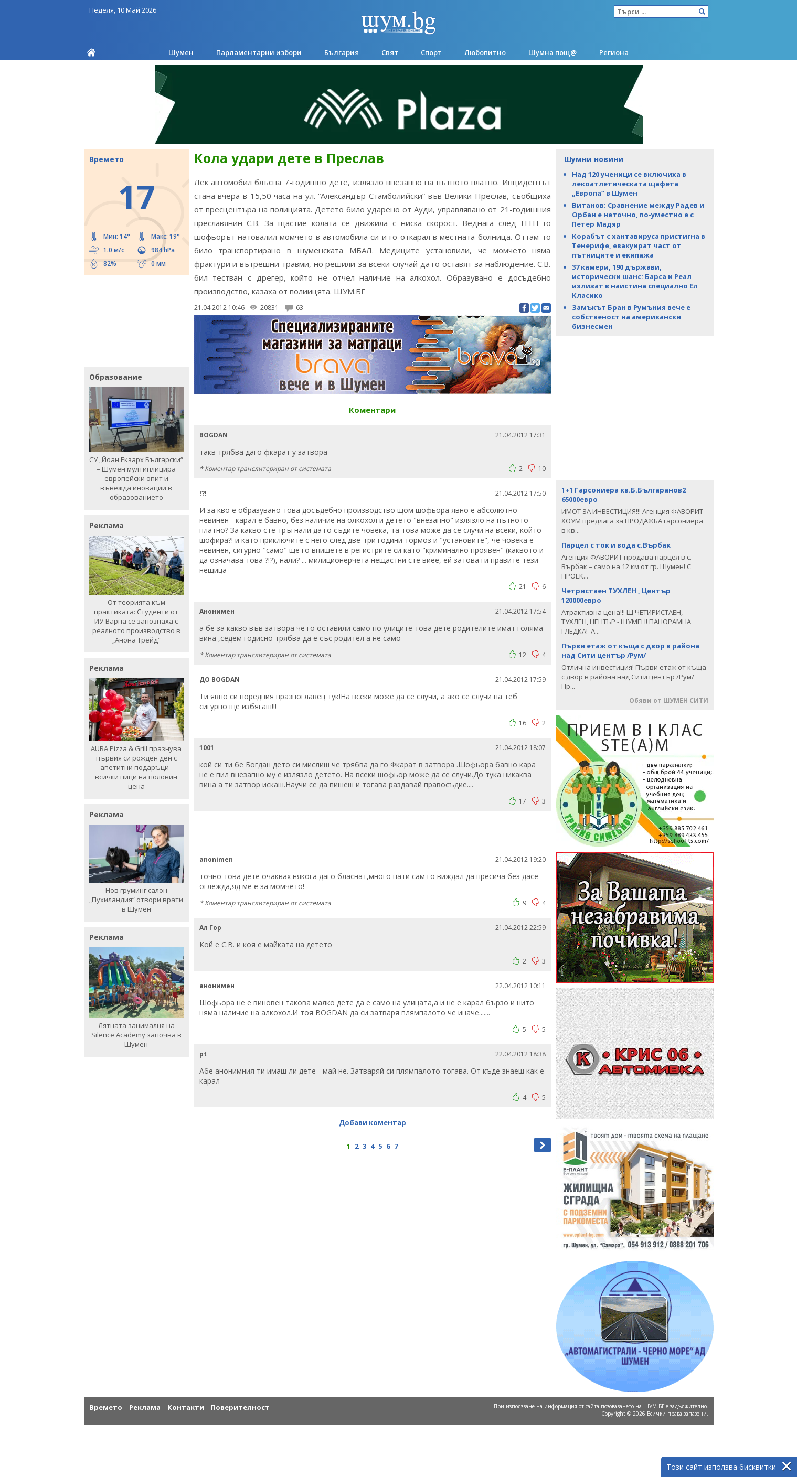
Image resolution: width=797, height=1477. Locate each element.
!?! (203, 493)
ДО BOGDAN (219, 679)
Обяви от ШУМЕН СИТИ (668, 700)
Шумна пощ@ (552, 52)
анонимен (217, 985)
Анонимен (217, 611)
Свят (389, 52)
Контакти (185, 1407)
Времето (105, 1407)
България (341, 52)
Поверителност (240, 1407)
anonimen (216, 859)
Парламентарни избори (259, 52)
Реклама (145, 1407)
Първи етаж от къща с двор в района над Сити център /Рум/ (630, 650)
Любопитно (485, 52)
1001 (206, 747)
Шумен (181, 52)
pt (203, 1054)
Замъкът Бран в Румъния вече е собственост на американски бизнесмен (631, 317)
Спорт (431, 52)
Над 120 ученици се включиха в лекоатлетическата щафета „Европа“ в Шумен (629, 183)
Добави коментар (372, 1122)
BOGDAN (213, 435)
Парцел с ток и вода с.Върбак (616, 545)
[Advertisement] (131, 320)
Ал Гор (210, 927)
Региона (614, 52)
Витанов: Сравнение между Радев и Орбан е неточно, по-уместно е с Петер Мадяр (638, 214)
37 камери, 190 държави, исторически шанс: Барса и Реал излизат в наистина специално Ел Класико (635, 281)
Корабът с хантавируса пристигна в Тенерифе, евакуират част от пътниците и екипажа (638, 245)
